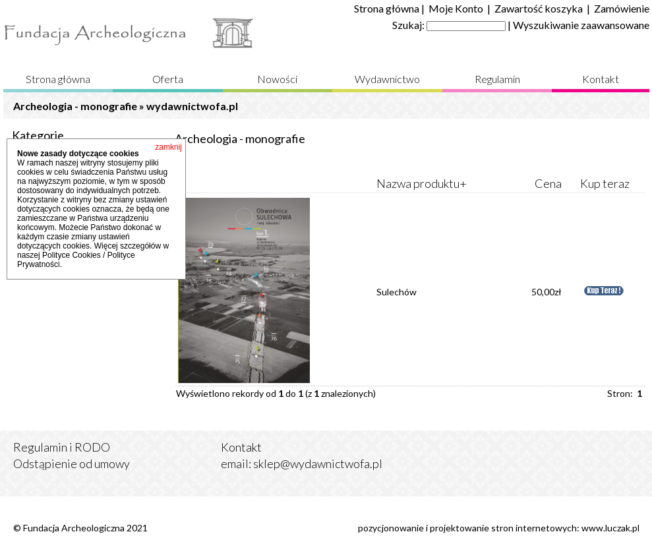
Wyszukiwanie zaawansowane (581, 24)
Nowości (277, 79)
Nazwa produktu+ (421, 183)
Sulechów (396, 291)
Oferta (167, 79)
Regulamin (497, 79)
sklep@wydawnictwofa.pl (317, 463)
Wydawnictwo (387, 79)
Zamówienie (621, 8)
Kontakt (600, 79)
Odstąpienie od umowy (71, 463)
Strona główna (386, 8)
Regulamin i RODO (61, 447)
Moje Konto (456, 8)
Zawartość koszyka (538, 8)
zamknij (168, 147)
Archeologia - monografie (75, 106)
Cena (548, 183)
